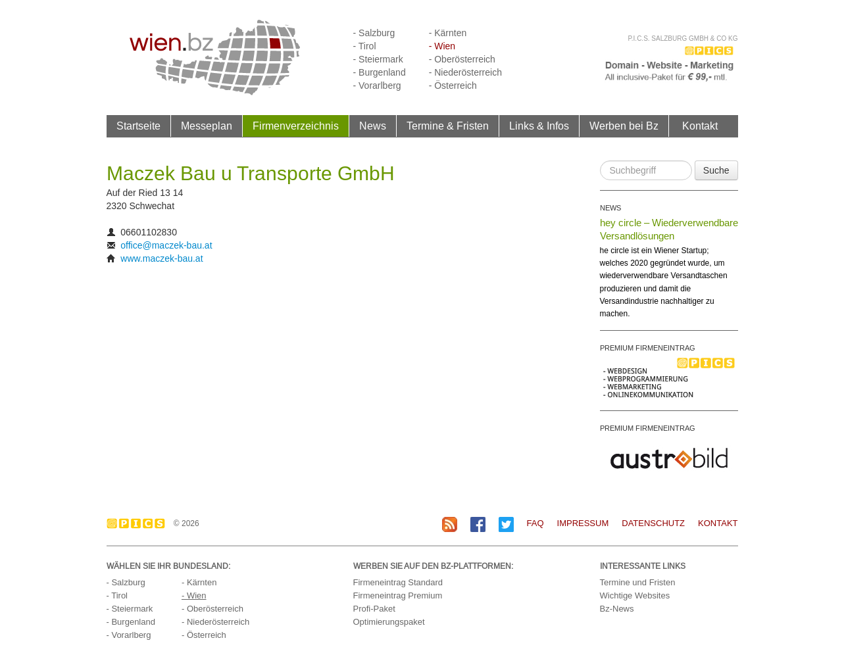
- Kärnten (448, 33)
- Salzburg (374, 33)
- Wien (442, 46)
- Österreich (453, 85)
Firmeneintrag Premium (398, 595)
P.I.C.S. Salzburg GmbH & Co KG (682, 38)
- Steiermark (378, 59)
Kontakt (700, 126)
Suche (716, 170)
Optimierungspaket (389, 622)
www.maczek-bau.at (161, 258)
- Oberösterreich (462, 59)
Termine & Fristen (448, 126)
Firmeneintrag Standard (398, 582)
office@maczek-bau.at (166, 245)
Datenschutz (653, 523)
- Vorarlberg (377, 85)
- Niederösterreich (465, 72)
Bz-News (617, 609)
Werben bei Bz (623, 126)
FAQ (535, 523)
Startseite (138, 126)
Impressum (583, 523)
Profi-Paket (374, 609)
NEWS (610, 207)
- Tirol (364, 46)
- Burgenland (379, 72)
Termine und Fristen (638, 582)
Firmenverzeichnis (296, 126)
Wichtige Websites (635, 595)
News (372, 126)
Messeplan (206, 126)
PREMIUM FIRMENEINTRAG (647, 347)
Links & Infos (539, 126)
